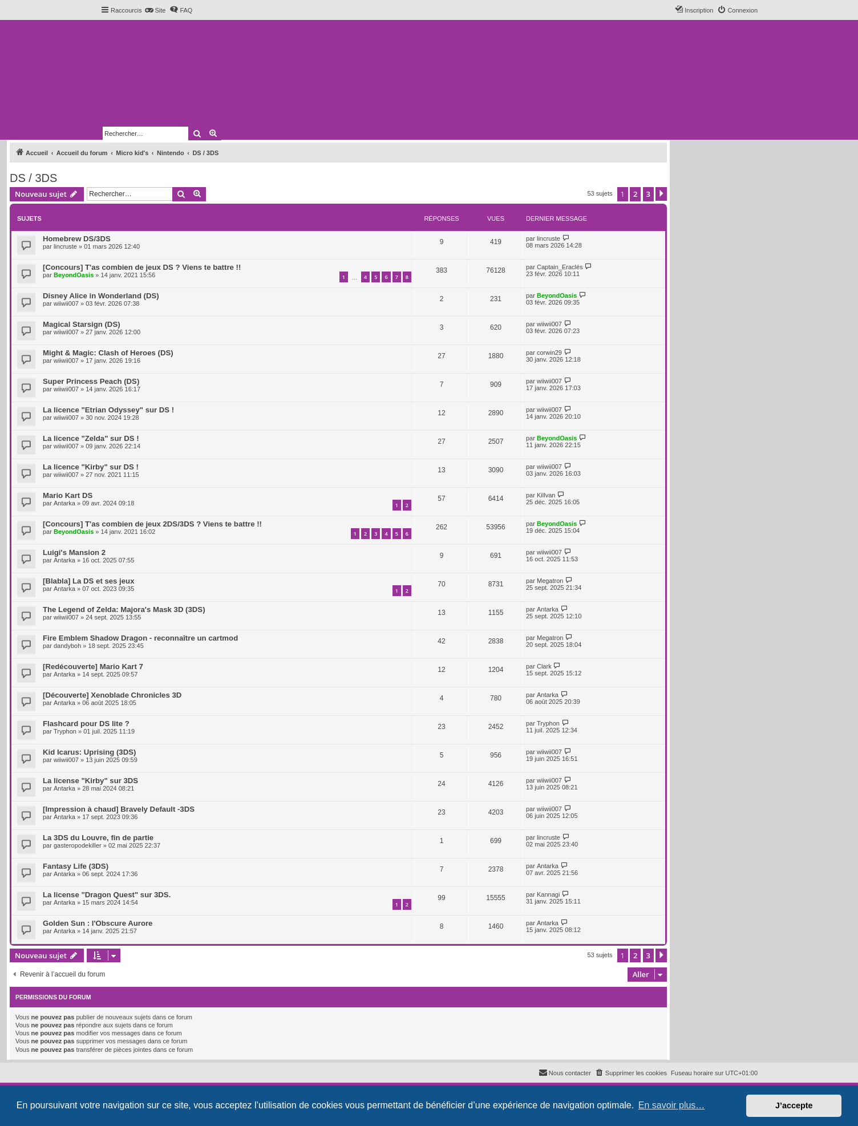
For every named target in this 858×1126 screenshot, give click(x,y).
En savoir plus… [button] (671, 1105)
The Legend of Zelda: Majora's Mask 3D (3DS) (124, 609)
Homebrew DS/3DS (77, 238)
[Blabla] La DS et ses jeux (89, 581)
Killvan (546, 495)
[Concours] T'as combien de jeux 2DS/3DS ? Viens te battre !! (152, 524)
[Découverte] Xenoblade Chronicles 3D (112, 695)
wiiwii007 (66, 303)
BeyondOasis (74, 275)
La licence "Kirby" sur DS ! (91, 467)
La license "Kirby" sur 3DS (90, 780)
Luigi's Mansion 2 (74, 552)
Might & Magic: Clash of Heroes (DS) (108, 353)
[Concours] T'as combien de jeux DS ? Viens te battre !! (142, 267)
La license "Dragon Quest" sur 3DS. (107, 894)
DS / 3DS (33, 178)
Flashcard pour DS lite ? (86, 723)
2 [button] (635, 194)
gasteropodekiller (78, 845)
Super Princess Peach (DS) (91, 381)
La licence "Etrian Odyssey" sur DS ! (108, 410)
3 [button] (648, 194)
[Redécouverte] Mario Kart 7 (93, 666)
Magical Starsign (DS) (81, 324)
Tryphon (65, 731)
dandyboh (67, 645)
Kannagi (548, 894)
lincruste (65, 246)
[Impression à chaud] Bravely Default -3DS (119, 809)
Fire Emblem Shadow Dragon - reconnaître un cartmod (140, 638)
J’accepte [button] (794, 1105)
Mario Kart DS (67, 495)
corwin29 (549, 352)
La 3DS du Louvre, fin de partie (98, 837)
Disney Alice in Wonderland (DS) (101, 295)
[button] (661, 194)
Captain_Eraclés (560, 267)
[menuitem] (154, 10)
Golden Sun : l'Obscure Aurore (97, 923)
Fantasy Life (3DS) (75, 866)
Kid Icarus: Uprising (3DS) (89, 752)
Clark (544, 666)
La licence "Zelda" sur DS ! (91, 438)
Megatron (550, 580)
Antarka (64, 503)
